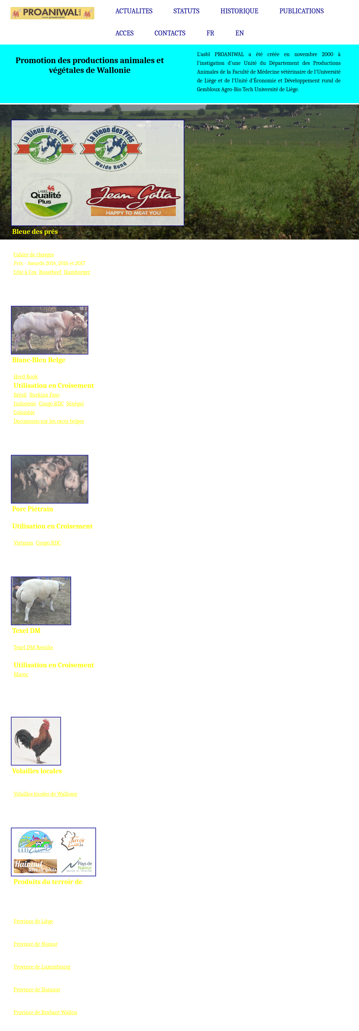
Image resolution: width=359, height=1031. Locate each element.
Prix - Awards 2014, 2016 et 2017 (50, 263)
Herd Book (26, 376)
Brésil (20, 395)
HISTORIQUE (239, 11)
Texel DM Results (33, 647)
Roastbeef (50, 272)
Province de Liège (33, 921)
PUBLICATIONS (301, 11)
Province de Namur (36, 944)
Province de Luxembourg (42, 967)
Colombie (24, 412)
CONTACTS (170, 33)
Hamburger (77, 272)
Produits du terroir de (48, 882)
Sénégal (74, 403)
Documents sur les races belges (49, 421)
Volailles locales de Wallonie (45, 794)
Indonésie (25, 403)
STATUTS (186, 11)
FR (210, 33)
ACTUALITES (134, 11)
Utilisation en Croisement (54, 386)
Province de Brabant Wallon (45, 1012)
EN (239, 33)
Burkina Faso (44, 395)
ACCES (124, 33)
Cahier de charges (34, 254)
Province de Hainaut (37, 989)
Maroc (21, 674)
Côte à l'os (26, 272)
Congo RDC (51, 403)
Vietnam (23, 543)
